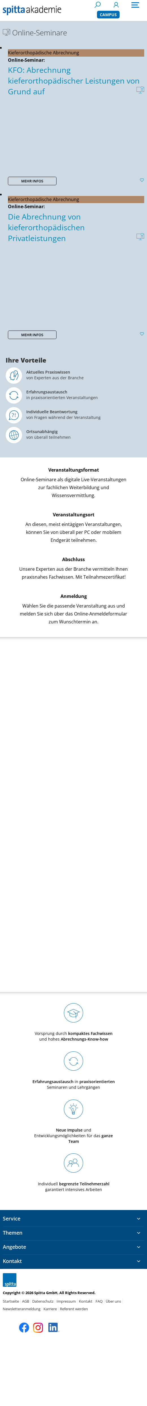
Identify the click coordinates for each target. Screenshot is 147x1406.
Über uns (113, 1301)
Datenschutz (42, 1301)
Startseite (11, 1301)
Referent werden (74, 1308)
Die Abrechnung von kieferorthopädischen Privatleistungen (46, 227)
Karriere (50, 1308)
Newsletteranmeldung (21, 1308)
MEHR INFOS (32, 181)
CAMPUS (108, 14)
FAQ (99, 1301)
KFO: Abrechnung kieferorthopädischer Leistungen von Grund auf (74, 81)
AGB (25, 1301)
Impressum (66, 1301)
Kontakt (85, 1301)
